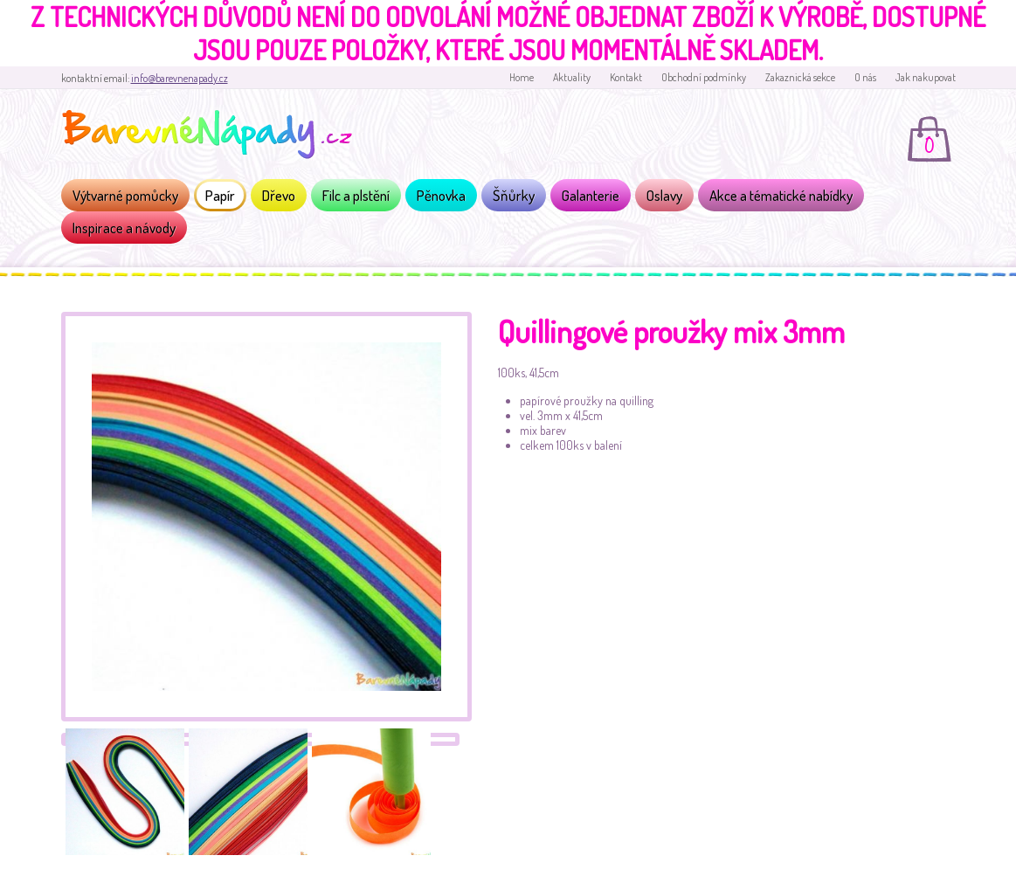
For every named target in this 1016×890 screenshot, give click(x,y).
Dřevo (278, 195)
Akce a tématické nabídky (781, 195)
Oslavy (664, 195)
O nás (865, 77)
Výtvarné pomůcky (125, 195)
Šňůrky (514, 195)
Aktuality (572, 77)
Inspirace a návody (124, 227)
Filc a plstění (356, 195)
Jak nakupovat (925, 77)
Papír (220, 195)
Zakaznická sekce (800, 77)
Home (521, 77)
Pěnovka (441, 195)
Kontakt (626, 77)
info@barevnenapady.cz (179, 78)
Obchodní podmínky (703, 77)
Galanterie (590, 195)
